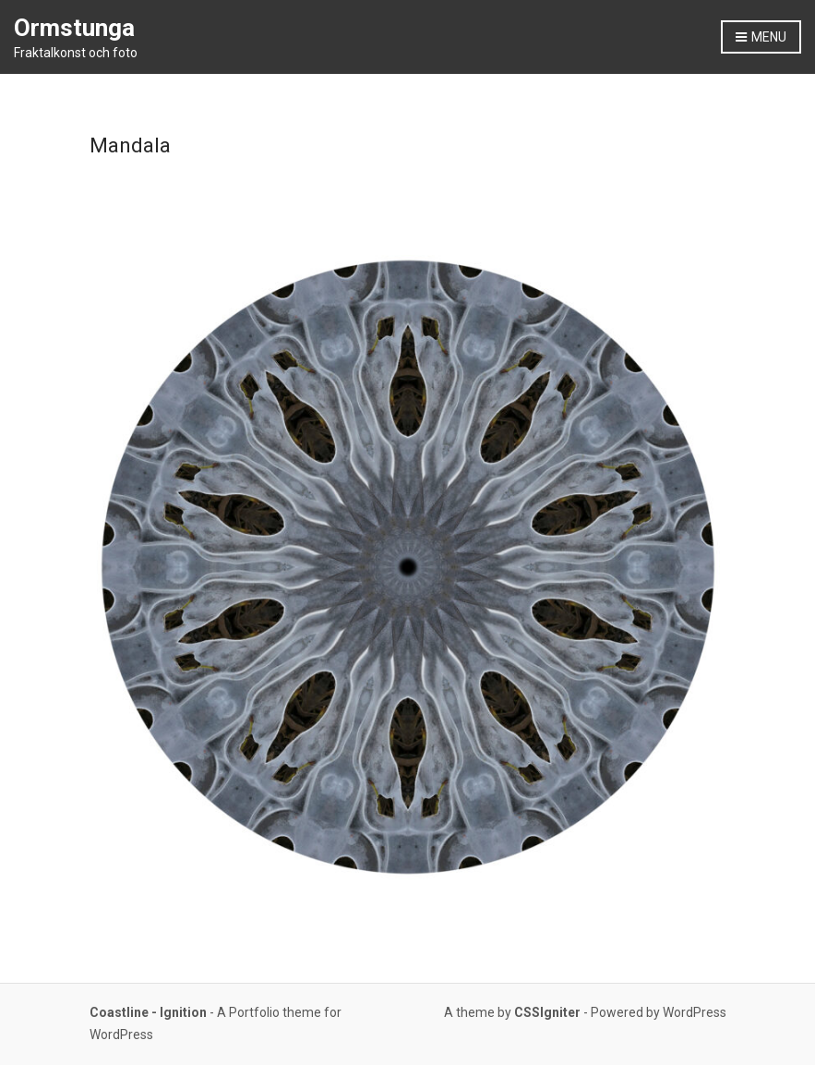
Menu (761, 38)
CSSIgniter (547, 1012)
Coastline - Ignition (148, 1012)
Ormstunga (74, 28)
